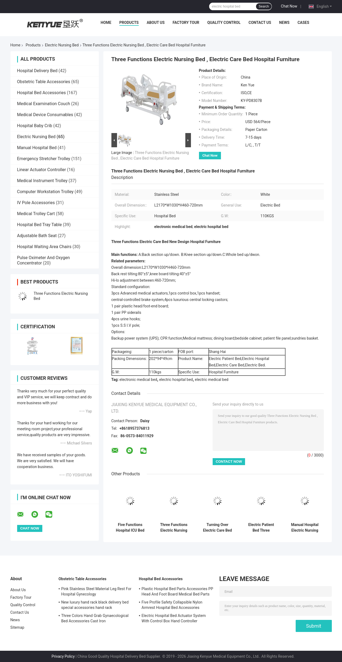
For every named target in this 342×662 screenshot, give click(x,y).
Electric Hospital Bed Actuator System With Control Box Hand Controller (174, 618)
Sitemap (17, 627)
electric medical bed (211, 379)
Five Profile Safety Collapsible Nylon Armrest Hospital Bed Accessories (172, 605)
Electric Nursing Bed (62, 45)
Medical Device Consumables (45, 114)
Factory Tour (186, 22)
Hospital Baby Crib (34, 125)
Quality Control (223, 22)
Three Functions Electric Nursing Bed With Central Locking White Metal (174, 528)
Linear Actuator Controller (41, 169)
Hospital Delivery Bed (37, 70)
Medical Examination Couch (43, 103)
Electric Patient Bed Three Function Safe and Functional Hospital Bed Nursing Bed (261, 528)
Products (129, 22)
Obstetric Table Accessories (43, 81)
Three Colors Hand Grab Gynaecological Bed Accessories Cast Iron (95, 618)
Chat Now (289, 6)
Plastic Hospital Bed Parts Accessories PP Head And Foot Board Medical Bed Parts (177, 591)
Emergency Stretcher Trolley (43, 158)
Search (264, 6)
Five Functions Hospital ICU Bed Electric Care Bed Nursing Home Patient (130, 528)
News (284, 22)
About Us (156, 22)
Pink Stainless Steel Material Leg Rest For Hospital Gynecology (96, 591)
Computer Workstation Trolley (45, 191)
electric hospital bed (176, 379)
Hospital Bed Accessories (41, 92)
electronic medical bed (138, 379)
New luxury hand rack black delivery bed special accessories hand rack (95, 605)
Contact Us (260, 22)
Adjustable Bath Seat (37, 235)
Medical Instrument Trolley (42, 180)
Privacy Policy (63, 656)
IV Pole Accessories (36, 202)
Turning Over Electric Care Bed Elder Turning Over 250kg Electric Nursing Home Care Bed (217, 528)
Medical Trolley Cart (36, 213)
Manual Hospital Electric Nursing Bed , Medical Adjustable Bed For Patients (305, 528)
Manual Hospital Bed (37, 147)
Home (106, 22)
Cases (303, 22)
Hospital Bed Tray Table (39, 224)
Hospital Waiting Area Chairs (44, 246)
